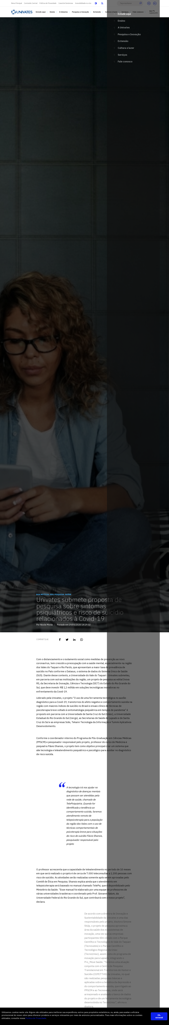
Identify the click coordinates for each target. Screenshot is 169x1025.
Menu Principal (16, 3)
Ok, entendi (159, 1016)
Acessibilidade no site (83, 3)
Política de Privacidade (47, 3)
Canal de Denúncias (65, 3)
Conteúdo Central (30, 3)
